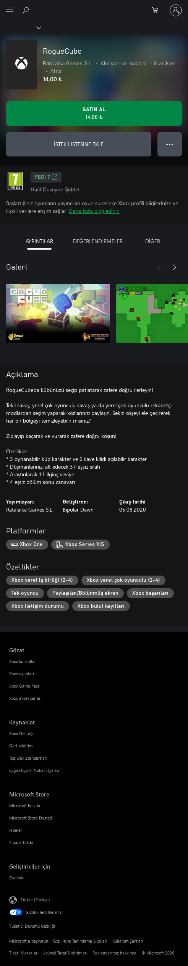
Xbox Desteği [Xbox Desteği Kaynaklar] (21, 733)
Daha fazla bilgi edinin (94, 210)
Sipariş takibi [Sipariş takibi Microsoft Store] (21, 842)
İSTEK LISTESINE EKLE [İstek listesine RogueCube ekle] (79, 144)
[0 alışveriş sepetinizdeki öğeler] (157, 10)
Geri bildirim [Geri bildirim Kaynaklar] (20, 745)
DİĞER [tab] (152, 241)
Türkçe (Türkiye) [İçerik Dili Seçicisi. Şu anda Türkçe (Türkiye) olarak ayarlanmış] (35, 899)
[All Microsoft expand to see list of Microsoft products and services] (9, 10)
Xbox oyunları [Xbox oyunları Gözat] (21, 673)
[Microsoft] (93, 5)
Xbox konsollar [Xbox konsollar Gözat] (22, 661)
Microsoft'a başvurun (28, 940)
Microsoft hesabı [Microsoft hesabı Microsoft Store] (24, 805)
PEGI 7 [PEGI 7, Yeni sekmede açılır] (46, 177)
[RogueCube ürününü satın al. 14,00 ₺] (94, 113)
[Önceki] (159, 267)
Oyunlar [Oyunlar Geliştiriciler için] (16, 877)
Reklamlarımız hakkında (114, 952)
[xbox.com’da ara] (26, 10)
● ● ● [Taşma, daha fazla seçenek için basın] (169, 144)
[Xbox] (20, 27)
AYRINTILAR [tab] (39, 241)
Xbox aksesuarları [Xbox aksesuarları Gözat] (25, 698)
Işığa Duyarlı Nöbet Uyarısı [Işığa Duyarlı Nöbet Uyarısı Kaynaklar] (34, 770)
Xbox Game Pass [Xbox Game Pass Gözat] (24, 685)
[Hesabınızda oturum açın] (176, 10)
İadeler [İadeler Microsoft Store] (15, 830)
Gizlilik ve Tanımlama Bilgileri (80, 940)
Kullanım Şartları (127, 940)
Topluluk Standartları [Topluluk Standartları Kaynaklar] (28, 757)
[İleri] (174, 267)
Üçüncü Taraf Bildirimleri (65, 952)
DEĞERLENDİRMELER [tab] (98, 241)
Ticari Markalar (23, 952)
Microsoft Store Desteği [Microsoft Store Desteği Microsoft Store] (31, 817)
